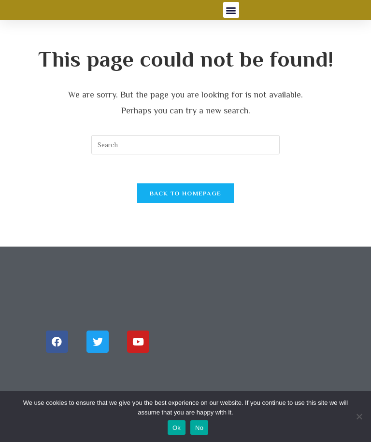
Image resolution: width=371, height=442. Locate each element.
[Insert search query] (185, 144)
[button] (231, 10)
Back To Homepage (186, 193)
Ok (176, 427)
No (199, 427)
